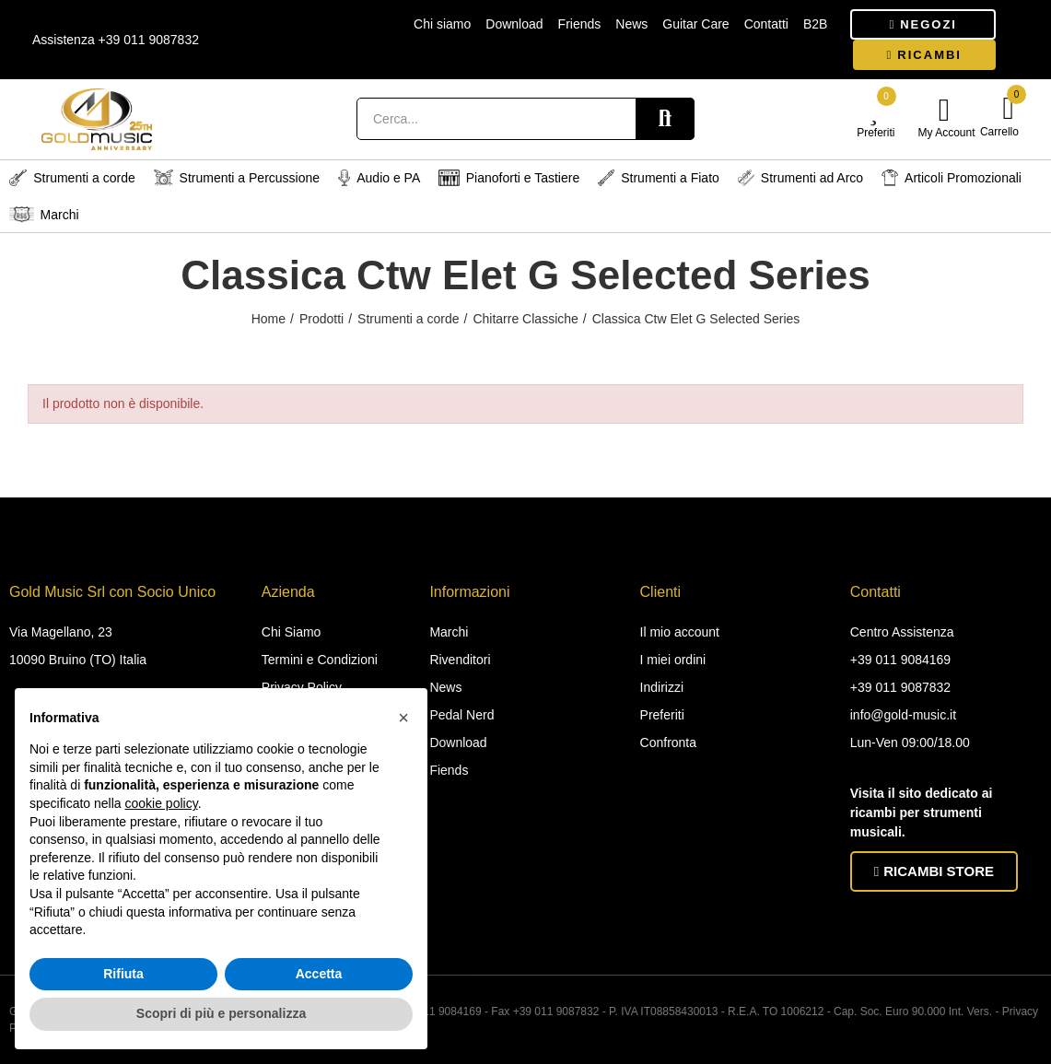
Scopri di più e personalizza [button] (221, 1013)
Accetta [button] (319, 973)
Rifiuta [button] (123, 973)
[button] (923, 24)
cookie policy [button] (161, 803)
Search (665, 119)
